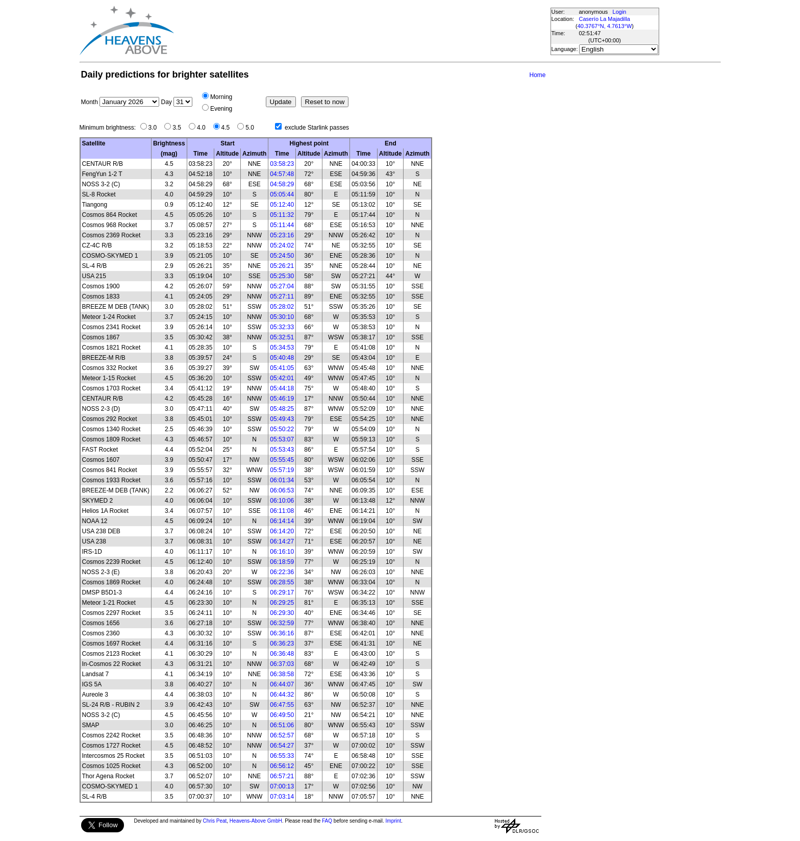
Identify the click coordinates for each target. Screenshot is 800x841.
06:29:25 (282, 602)
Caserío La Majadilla (604, 19)
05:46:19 (282, 398)
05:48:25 (282, 408)
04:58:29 (282, 184)
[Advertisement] (361, 31)
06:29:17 (282, 592)
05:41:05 (282, 368)
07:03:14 (282, 796)
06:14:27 (282, 541)
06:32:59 (282, 623)
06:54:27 (282, 745)
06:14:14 (282, 521)
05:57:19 (282, 470)
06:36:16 (282, 633)
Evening (221, 108)
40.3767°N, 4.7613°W (605, 26)
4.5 (228, 127)
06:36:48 (282, 653)
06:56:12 (282, 766)
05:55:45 (282, 459)
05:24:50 (282, 255)
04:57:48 (282, 174)
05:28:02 (282, 306)
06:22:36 (282, 572)
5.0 (252, 127)
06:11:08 (282, 510)
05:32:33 (282, 327)
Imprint (394, 821)
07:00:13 (282, 786)
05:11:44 (282, 225)
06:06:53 (282, 490)
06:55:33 (282, 755)
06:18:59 (282, 561)
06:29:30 (282, 612)
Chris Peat (215, 821)
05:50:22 (282, 429)
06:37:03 (282, 663)
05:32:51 (282, 337)
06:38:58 (282, 674)
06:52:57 (282, 735)
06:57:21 (282, 776)
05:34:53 (282, 347)
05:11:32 (282, 214)
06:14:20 (282, 531)
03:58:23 (282, 163)
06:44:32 (282, 694)
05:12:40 (282, 204)
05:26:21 (282, 265)
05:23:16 (282, 235)
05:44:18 (282, 388)
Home (537, 75)
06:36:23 (282, 643)
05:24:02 (282, 245)
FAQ (327, 821)
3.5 (179, 127)
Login (620, 12)
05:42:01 (282, 378)
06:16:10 (282, 551)
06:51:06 (282, 725)
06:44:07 (282, 684)
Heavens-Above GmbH (256, 821)
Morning (221, 97)
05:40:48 (282, 357)
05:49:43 (282, 419)
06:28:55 (282, 582)
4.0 (204, 127)
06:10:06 (282, 500)
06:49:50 (282, 715)
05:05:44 (282, 194)
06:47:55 (282, 704)
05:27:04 (282, 286)
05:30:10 (282, 316)
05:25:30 (282, 276)
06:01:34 (282, 480)
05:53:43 (282, 449)
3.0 (155, 127)
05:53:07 (282, 439)
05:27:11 (282, 296)
